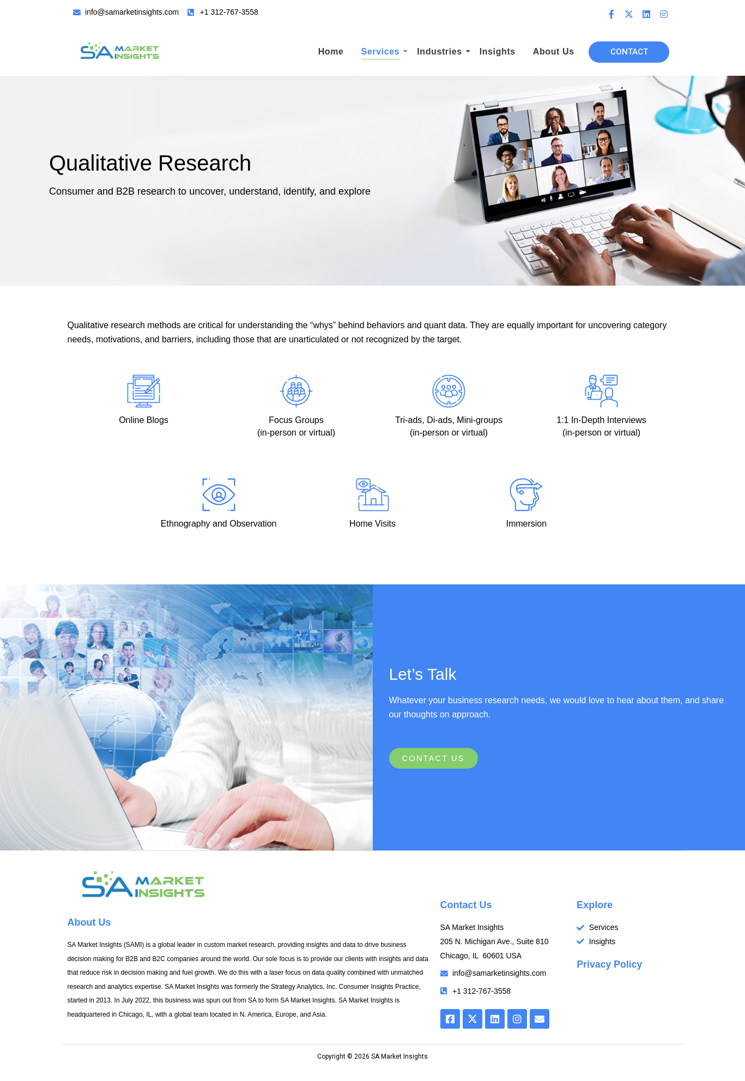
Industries (441, 51)
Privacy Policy (610, 964)
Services (382, 51)
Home (331, 51)
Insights (498, 51)
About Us (553, 51)
